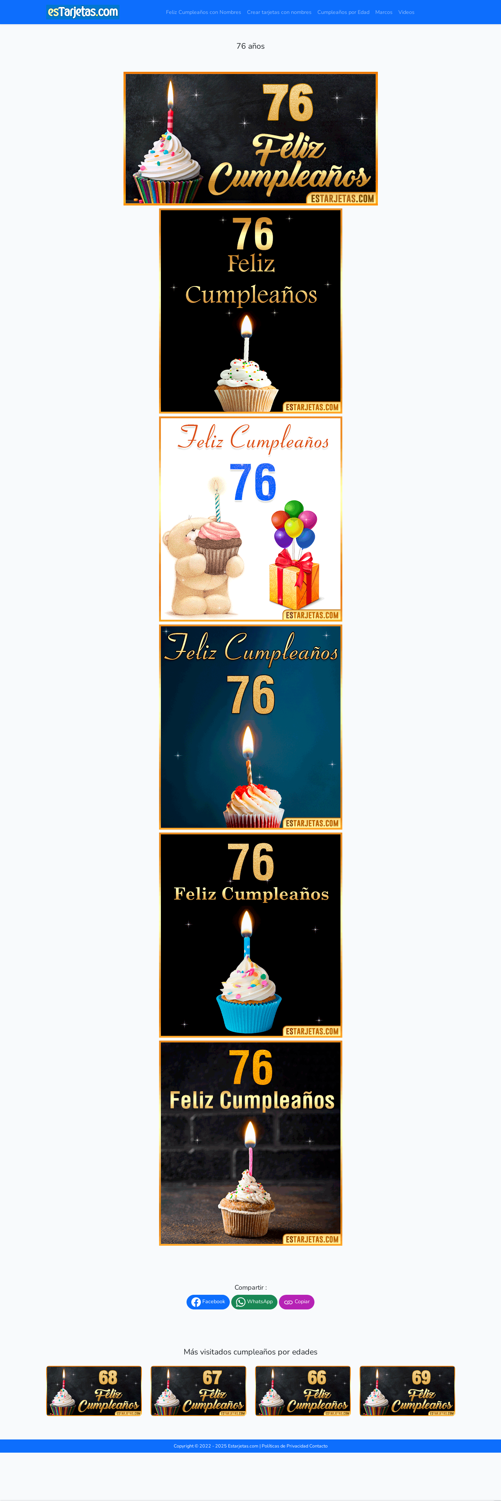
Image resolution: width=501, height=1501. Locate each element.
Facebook (208, 1302)
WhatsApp (254, 1302)
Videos (406, 12)
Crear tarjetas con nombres (279, 12)
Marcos (384, 12)
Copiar (297, 1302)
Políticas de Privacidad (285, 1446)
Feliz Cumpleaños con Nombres (203, 12)
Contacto (318, 1446)
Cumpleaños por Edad (343, 12)
